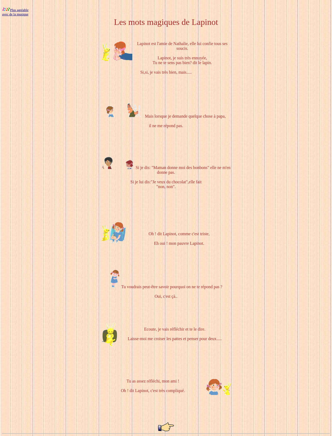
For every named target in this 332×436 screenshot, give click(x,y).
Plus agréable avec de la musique (15, 12)
